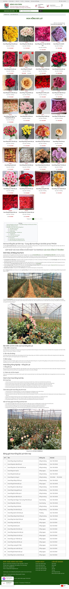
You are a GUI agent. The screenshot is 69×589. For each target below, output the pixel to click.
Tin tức (22, 1)
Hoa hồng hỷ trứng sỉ (26, 69)
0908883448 (41, 7)
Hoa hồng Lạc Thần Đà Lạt (10, 187)
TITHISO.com (27, 580)
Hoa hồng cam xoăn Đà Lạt (59, 187)
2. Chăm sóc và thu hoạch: (14, 233)
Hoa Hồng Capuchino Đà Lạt (42, 164)
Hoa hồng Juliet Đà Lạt (59, 140)
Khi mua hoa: (11, 235)
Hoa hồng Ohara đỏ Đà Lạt (26, 187)
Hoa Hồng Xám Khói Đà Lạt (26, 164)
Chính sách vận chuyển (41, 567)
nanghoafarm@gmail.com (55, 6)
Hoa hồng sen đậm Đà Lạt (58, 92)
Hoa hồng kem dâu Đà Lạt (26, 44)
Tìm (40, 10)
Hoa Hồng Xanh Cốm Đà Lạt (10, 140)
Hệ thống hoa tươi (56, 569)
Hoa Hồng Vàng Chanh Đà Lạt (26, 140)
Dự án (53, 564)
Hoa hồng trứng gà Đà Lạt (26, 92)
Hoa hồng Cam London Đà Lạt (26, 211)
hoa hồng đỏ (9, 297)
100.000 (11, 48)
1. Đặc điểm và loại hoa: (13, 227)
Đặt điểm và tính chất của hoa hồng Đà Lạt (15, 225)
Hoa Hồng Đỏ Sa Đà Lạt (10, 69)
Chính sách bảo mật (40, 563)
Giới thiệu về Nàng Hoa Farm (12, 224)
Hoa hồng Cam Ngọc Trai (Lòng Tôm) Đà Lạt (10, 116)
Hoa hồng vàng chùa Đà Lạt (10, 44)
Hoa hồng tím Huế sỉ (58, 44)
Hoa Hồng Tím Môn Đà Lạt (58, 116)
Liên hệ (17, 1)
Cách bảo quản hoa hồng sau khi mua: (16, 237)
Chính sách (11, 1)
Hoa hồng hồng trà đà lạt (42, 116)
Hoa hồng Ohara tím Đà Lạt (59, 164)
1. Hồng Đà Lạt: (12, 232)
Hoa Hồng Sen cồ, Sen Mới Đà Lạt (42, 44)
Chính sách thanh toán (41, 564)
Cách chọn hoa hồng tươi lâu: (12, 234)
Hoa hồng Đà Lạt (13, 14)
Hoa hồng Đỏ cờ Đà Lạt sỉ (42, 92)
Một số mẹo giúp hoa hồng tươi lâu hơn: (16, 238)
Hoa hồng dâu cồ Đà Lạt (26, 116)
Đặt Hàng (27, 1)
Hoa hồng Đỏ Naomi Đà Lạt (10, 211)
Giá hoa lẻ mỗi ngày (35, 1)
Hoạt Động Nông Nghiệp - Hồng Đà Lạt (14, 230)
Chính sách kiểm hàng (41, 561)
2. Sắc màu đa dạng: (13, 228)
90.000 (43, 144)
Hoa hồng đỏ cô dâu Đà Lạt (10, 92)
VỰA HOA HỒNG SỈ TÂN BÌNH (53, 248)
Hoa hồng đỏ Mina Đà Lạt (58, 69)
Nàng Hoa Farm (54, 262)
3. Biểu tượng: (12, 229)
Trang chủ (6, 14)
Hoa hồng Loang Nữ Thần (42, 187)
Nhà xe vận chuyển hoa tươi (58, 571)
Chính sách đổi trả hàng (41, 566)
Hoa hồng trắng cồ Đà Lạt (42, 69)
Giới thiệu (5, 1)
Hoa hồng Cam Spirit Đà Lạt (42, 140)
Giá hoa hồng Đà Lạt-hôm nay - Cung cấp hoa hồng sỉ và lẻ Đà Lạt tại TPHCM (21, 223)
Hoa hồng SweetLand (10, 164)
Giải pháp (54, 563)
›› (41, 217)
